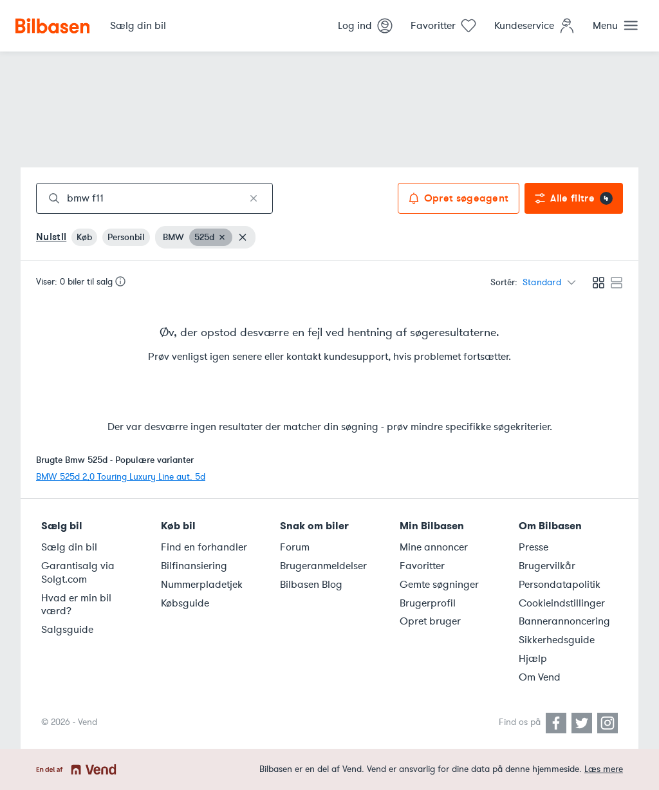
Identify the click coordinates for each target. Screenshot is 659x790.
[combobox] (154, 198)
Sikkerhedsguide (557, 640)
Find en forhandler (204, 547)
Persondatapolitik (559, 585)
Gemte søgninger (439, 585)
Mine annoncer (434, 547)
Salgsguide (67, 630)
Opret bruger (430, 621)
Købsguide (185, 603)
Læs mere (603, 769)
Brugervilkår (547, 566)
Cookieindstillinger (562, 603)
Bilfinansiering (194, 566)
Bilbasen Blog (311, 585)
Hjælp (533, 659)
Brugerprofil (428, 603)
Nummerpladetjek (202, 585)
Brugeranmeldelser (323, 566)
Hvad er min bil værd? (76, 605)
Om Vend (540, 677)
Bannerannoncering (564, 621)
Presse (533, 547)
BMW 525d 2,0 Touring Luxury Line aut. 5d (120, 477)
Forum (295, 547)
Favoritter (422, 566)
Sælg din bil (69, 547)
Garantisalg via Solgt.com (78, 573)
